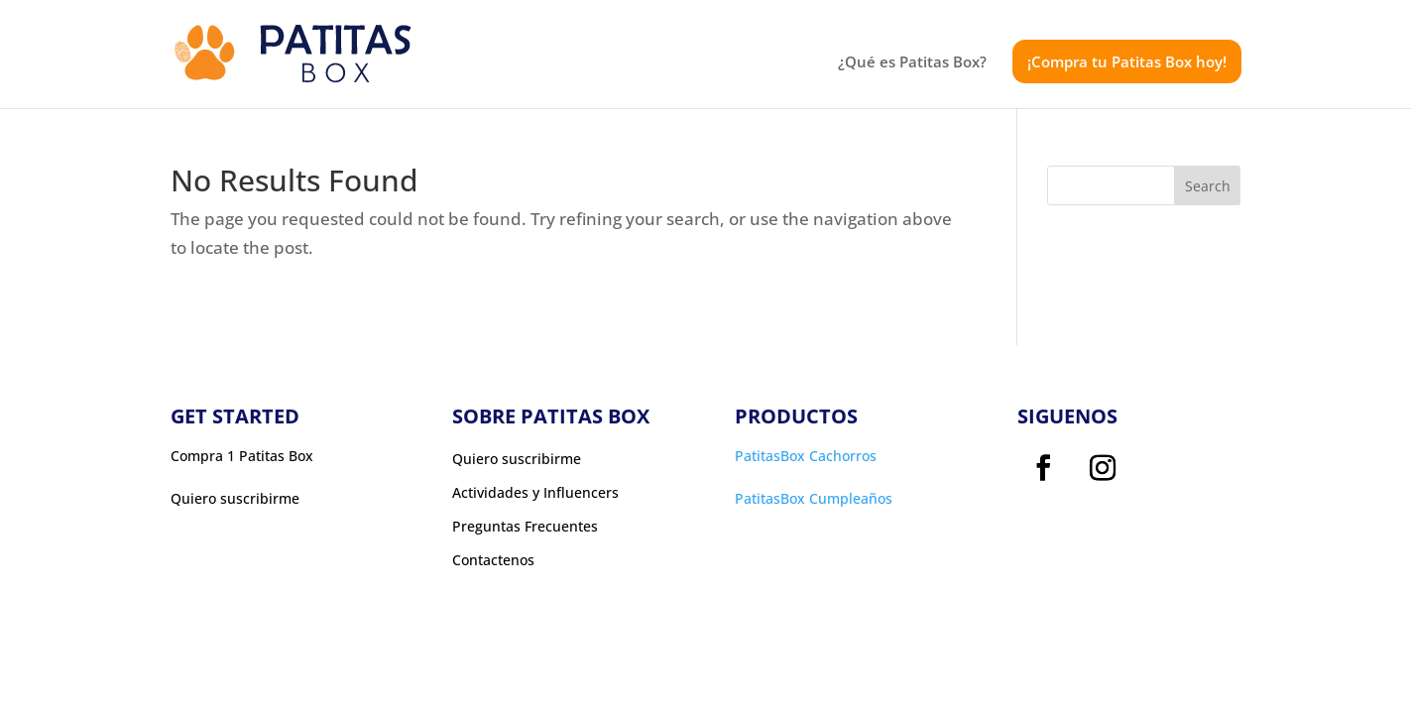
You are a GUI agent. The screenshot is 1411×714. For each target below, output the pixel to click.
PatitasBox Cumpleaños (813, 498)
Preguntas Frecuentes (525, 527)
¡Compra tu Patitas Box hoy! (1127, 61)
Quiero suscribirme (516, 459)
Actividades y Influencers (535, 493)
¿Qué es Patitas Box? (912, 63)
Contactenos (493, 560)
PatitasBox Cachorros (806, 455)
